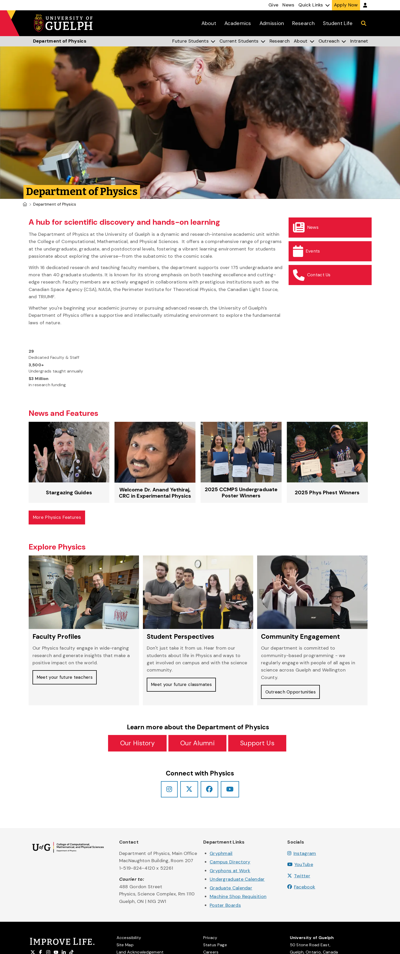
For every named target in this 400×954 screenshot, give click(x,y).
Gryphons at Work (230, 873)
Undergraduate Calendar (237, 881)
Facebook (301, 889)
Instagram (301, 855)
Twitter (298, 878)
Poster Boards (225, 907)
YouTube (300, 867)
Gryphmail (221, 855)
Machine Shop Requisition (238, 898)
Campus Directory (230, 864)
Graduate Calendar (231, 890)
